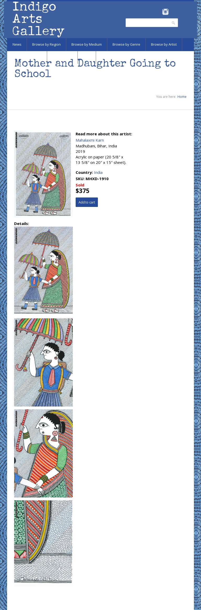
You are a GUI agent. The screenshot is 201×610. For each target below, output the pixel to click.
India (98, 172)
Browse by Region (46, 44)
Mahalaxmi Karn (90, 140)
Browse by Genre (126, 44)
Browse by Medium (86, 44)
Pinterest (173, 12)
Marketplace (62, 57)
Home (182, 96)
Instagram (165, 12)
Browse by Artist (164, 44)
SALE (87, 57)
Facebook (158, 12)
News (17, 44)
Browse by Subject (27, 57)
